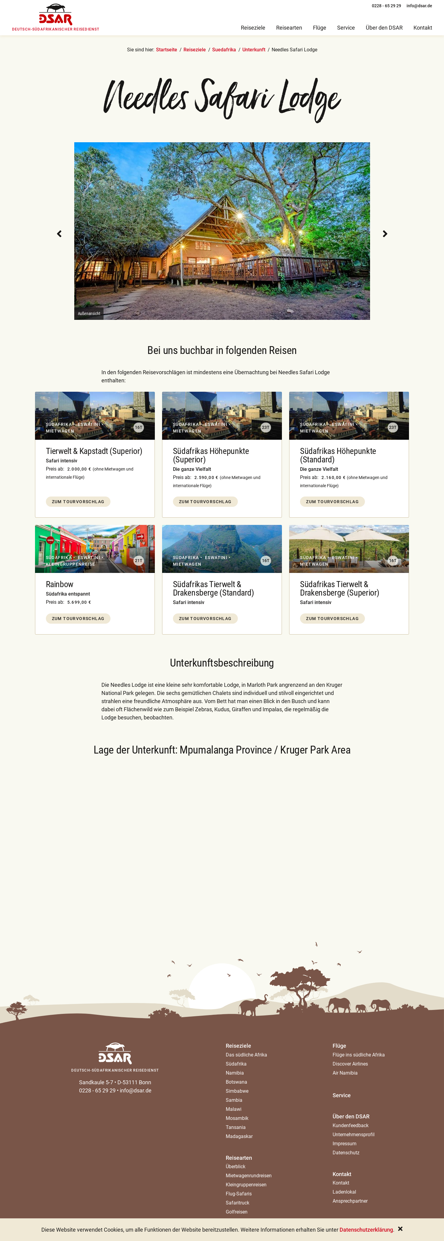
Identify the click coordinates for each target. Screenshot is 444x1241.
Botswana (236, 1082)
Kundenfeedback (351, 1125)
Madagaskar (239, 1136)
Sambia (234, 1100)
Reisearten (239, 1158)
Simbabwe (237, 1091)
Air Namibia (345, 1073)
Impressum (344, 1143)
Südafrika (236, 1064)
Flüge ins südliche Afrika (359, 1055)
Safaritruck (237, 1203)
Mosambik (237, 1118)
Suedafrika (224, 50)
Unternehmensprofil (354, 1134)
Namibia (235, 1073)
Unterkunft (253, 50)
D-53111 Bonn (134, 1082)
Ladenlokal (344, 1192)
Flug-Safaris (239, 1194)
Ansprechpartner (350, 1201)
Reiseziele (195, 50)
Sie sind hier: (140, 50)
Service (342, 1095)
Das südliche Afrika (246, 1055)
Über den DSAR (351, 1116)
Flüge (339, 1046)
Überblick (235, 1166)
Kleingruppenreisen (246, 1185)
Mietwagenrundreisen (249, 1175)
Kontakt (342, 1174)
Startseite (166, 50)
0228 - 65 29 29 (97, 1090)
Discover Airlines (350, 1064)
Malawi (233, 1109)
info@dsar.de (136, 1090)
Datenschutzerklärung (366, 1230)
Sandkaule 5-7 (96, 1082)
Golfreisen (237, 1212)
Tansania (236, 1127)
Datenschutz (346, 1153)
